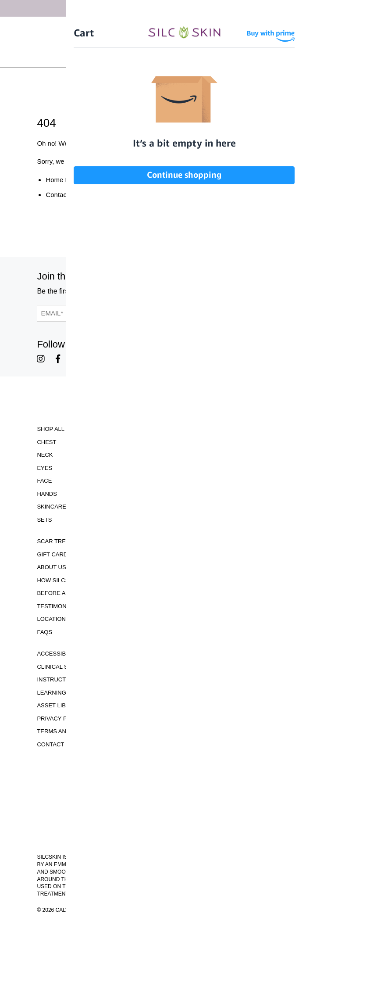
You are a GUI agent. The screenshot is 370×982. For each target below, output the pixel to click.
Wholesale (238, 56)
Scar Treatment (63, 541)
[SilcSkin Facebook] (58, 359)
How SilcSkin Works (69, 580)
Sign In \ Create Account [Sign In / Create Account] (151, 56)
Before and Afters (67, 593)
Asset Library (59, 705)
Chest (46, 442)
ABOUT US (51, 567)
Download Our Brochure (185, 768)
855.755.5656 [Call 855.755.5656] (185, 828)
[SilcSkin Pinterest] (95, 359)
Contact (50, 744)
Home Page (63, 179)
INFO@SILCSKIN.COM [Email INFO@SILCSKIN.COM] (185, 836)
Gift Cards (54, 554)
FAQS (44, 632)
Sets (44, 519)
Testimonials (57, 606)
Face (44, 480)
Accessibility (58, 653)
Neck (45, 455)
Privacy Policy (60, 718)
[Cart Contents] (205, 56)
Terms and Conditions (72, 731)
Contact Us (62, 194)
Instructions (58, 679)
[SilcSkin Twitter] (114, 359)
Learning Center (64, 692)
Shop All (50, 429)
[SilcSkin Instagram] (41, 359)
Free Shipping (180, 28)
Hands (47, 494)
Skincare (51, 506)
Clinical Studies (63, 666)
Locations (53, 619)
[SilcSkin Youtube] (76, 359)
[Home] (185, 42)
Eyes (44, 468)
